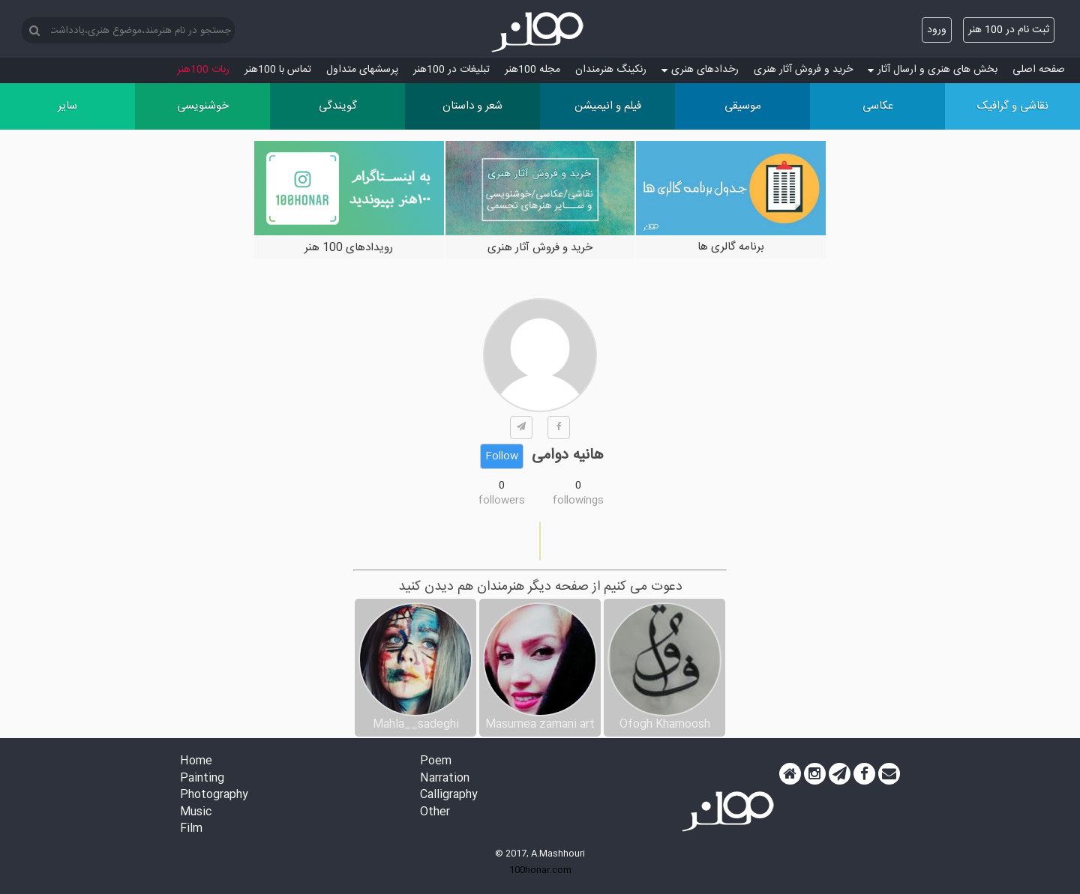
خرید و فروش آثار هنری (803, 70)
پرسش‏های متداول (362, 70)
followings (578, 500)
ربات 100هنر (203, 70)
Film (191, 829)
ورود (936, 30)
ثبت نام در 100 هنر (1008, 30)
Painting (202, 779)
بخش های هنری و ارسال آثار (933, 70)
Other (435, 812)
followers (501, 500)
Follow (501, 456)
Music (196, 812)
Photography (214, 795)
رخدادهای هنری (700, 70)
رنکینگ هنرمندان (610, 70)
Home (196, 761)
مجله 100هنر (532, 70)
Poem (436, 761)
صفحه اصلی (1038, 70)
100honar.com (540, 870)
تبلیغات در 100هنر (451, 70)
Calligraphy (449, 795)
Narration (445, 779)
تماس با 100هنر (277, 70)
